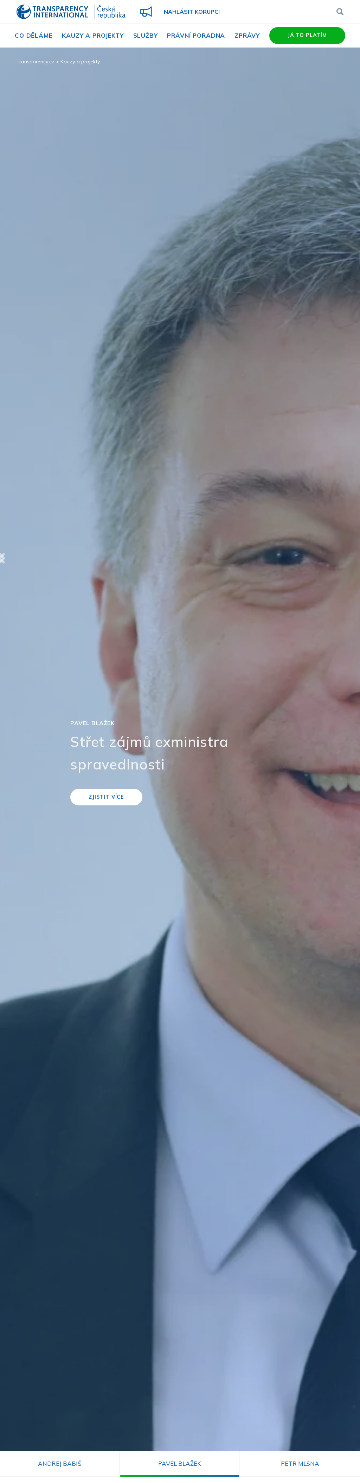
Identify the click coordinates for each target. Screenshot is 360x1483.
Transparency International (71, 12)
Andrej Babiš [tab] (60, 1463)
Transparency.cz (35, 61)
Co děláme (34, 35)
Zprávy (247, 35)
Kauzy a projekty (93, 35)
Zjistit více (106, 797)
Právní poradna (196, 35)
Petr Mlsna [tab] (300, 1463)
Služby (145, 35)
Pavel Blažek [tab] (179, 1463)
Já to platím (307, 35)
